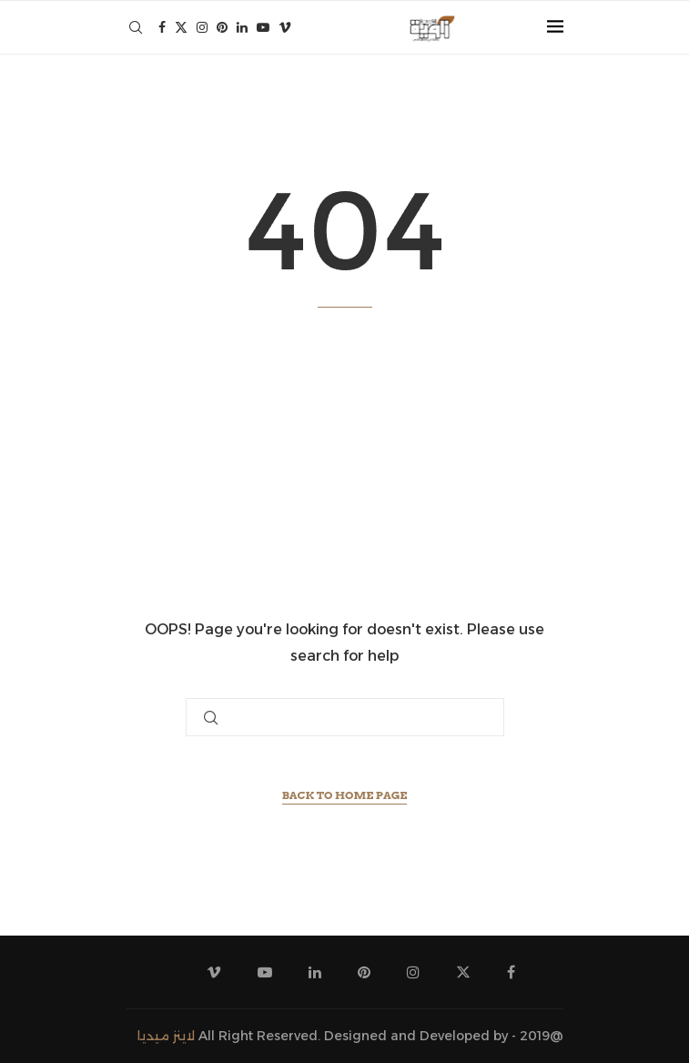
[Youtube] (263, 27)
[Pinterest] (222, 27)
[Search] (136, 27)
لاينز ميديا (166, 1036)
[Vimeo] (285, 27)
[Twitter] (181, 27)
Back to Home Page (345, 795)
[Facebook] (162, 27)
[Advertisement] (345, 462)
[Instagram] (202, 27)
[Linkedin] (242, 27)
